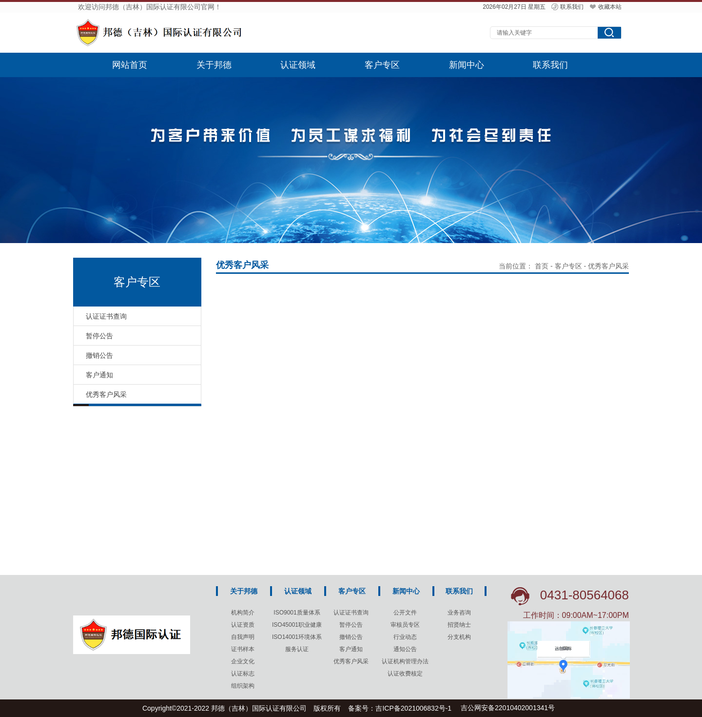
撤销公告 (351, 637)
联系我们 (567, 6)
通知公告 (405, 649)
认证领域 (297, 65)
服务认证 (297, 649)
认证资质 (242, 624)
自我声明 (242, 637)
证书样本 (242, 649)
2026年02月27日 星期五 (514, 6)
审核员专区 (405, 624)
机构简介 (242, 612)
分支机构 (459, 637)
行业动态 (405, 637)
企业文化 (242, 661)
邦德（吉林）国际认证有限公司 (259, 708)
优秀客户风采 (351, 661)
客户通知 (351, 649)
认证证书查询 (351, 612)
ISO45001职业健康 (297, 624)
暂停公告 (351, 624)
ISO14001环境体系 (297, 637)
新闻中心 (466, 65)
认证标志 (242, 673)
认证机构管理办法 (405, 661)
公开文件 (405, 612)
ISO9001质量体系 (296, 612)
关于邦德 (214, 65)
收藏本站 (605, 6)
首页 (541, 266)
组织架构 (242, 685)
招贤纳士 (459, 624)
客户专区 (382, 65)
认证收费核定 (405, 673)
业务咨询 (459, 612)
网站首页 (129, 65)
